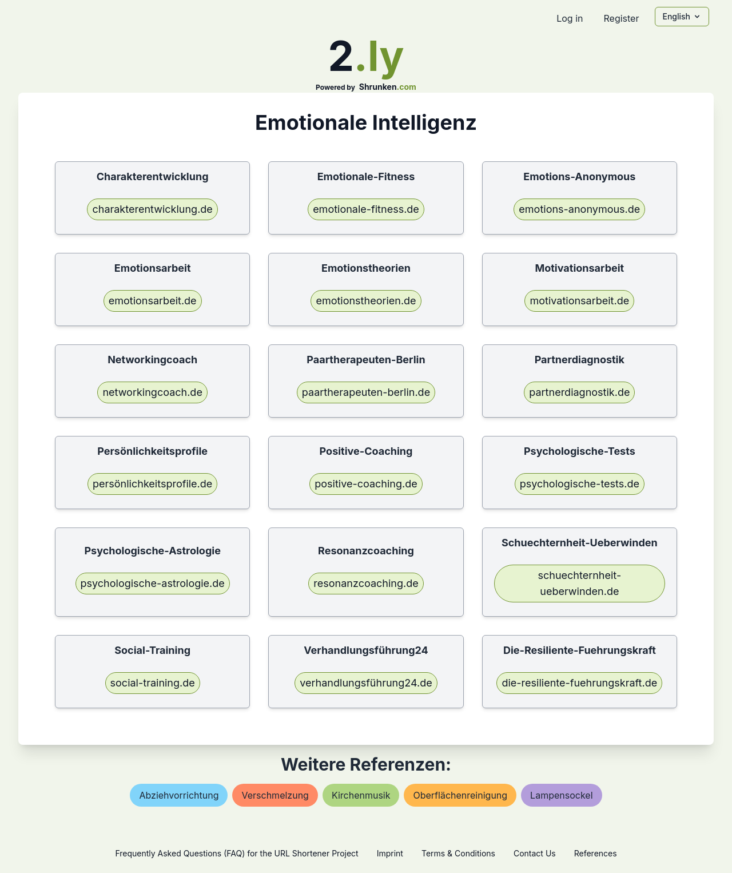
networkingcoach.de (152, 392)
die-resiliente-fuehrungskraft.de (579, 683)
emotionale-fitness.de (366, 209)
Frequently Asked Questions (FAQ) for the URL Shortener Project (236, 853)
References (595, 853)
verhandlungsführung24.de (366, 683)
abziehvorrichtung (178, 795)
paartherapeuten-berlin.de (366, 392)
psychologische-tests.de (579, 484)
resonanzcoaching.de (365, 583)
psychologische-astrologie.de (153, 583)
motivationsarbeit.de (579, 301)
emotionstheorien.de (366, 301)
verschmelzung (274, 795)
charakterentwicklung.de (152, 209)
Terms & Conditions (458, 853)
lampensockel (561, 795)
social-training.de (152, 683)
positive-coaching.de (366, 484)
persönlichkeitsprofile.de (152, 484)
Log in (569, 18)
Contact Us (535, 853)
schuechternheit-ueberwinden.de (579, 583)
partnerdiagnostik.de (579, 392)
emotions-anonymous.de (579, 209)
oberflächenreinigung (460, 795)
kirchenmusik (361, 795)
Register (621, 18)
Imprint (390, 853)
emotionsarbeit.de (153, 301)
